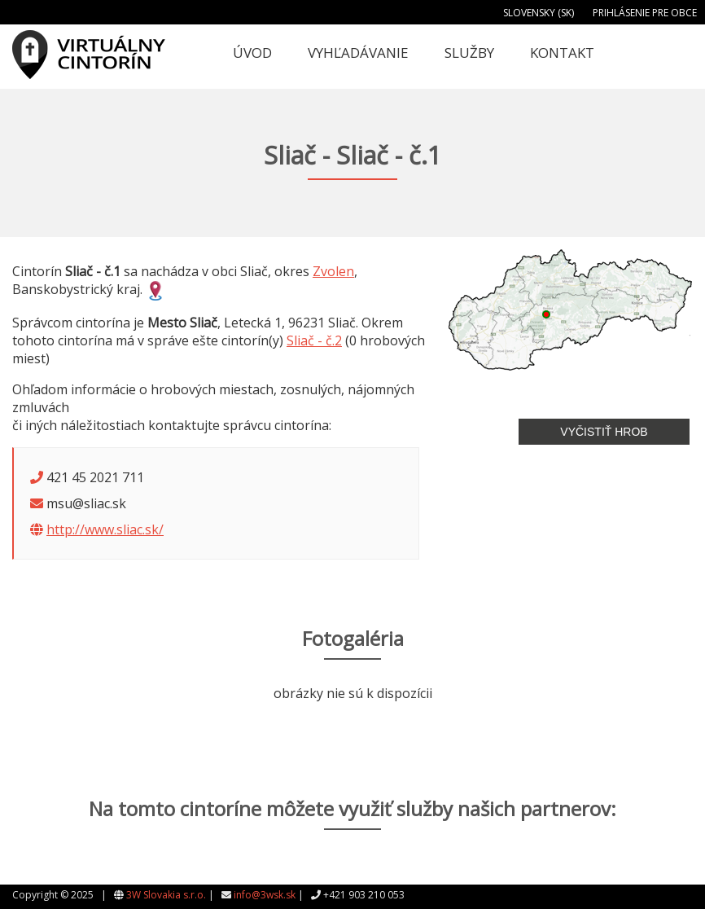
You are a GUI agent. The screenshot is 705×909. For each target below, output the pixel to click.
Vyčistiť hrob (603, 431)
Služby (469, 52)
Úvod (252, 52)
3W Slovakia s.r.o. (166, 895)
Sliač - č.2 (314, 340)
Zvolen (333, 271)
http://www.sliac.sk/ (105, 529)
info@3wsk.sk (265, 895)
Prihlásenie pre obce (645, 13)
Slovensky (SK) (538, 13)
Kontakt (562, 52)
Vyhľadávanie (358, 52)
